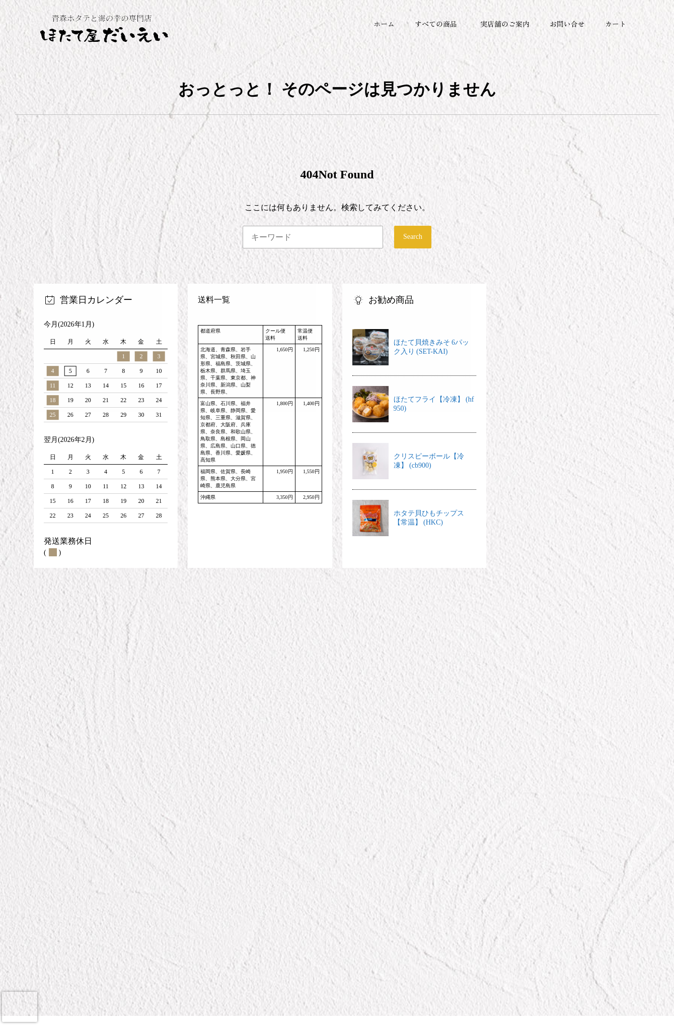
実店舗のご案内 (505, 24)
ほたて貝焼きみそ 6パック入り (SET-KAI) (432, 348)
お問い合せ (567, 24)
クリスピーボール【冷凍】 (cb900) (429, 462)
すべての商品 (436, 24)
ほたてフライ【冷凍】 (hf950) (434, 405)
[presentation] (19, 1007)
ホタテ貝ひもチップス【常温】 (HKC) (429, 518)
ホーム (384, 24)
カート (615, 24)
